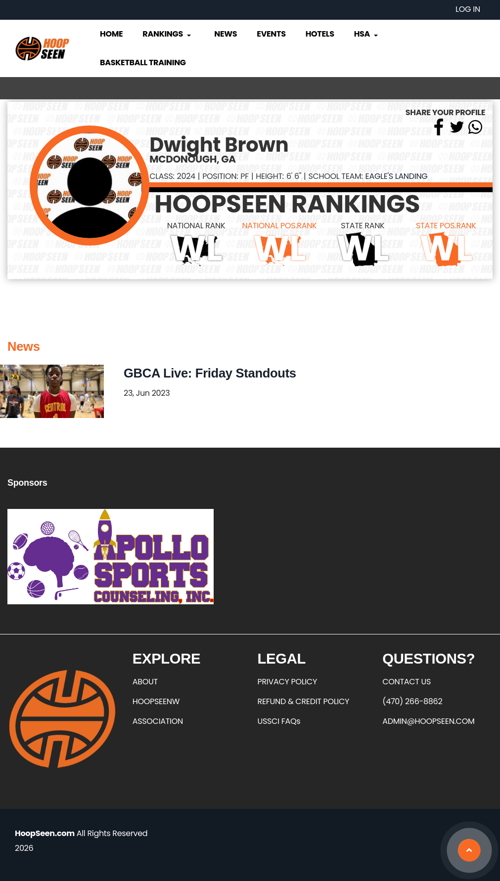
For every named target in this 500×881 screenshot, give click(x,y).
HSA (367, 34)
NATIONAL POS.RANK (279, 225)
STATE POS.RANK (446, 225)
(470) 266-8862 (412, 701)
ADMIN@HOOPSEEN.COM (428, 721)
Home (111, 34)
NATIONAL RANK (196, 225)
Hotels (320, 34)
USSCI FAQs (279, 721)
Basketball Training (143, 62)
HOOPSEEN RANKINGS (287, 204)
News (225, 34)
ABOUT (145, 681)
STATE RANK (362, 225)
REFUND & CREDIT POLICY (304, 701)
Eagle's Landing (396, 176)
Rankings (167, 34)
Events (271, 34)
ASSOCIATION (158, 721)
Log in (467, 9)
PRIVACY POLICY (287, 681)
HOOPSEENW (156, 701)
